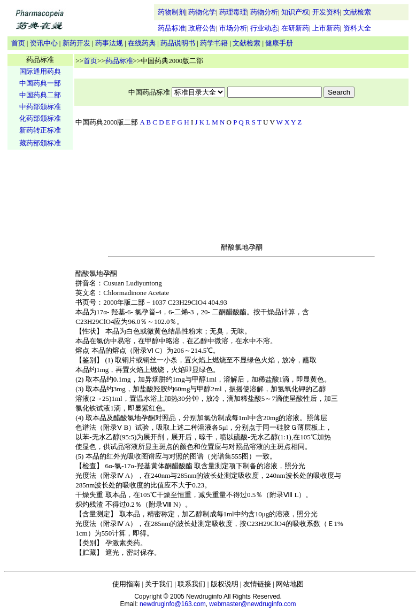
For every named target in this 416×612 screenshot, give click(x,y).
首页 (18, 43)
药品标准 (172, 28)
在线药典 (142, 43)
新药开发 (76, 43)
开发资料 (326, 12)
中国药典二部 (40, 95)
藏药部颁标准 (40, 143)
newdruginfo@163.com (173, 604)
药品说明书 (177, 43)
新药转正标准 (40, 130)
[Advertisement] (40, 318)
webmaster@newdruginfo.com (252, 604)
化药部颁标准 (40, 118)
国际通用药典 (40, 71)
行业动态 (264, 28)
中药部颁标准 (40, 107)
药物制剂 (172, 12)
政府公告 (202, 28)
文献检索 (357, 12)
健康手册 (279, 43)
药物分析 (264, 12)
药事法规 (109, 43)
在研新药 (295, 28)
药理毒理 (233, 12)
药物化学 (202, 12)
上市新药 (326, 28)
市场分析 (233, 28)
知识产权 (295, 12)
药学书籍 (214, 43)
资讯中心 (44, 43)
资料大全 (357, 28)
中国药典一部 (40, 83)
